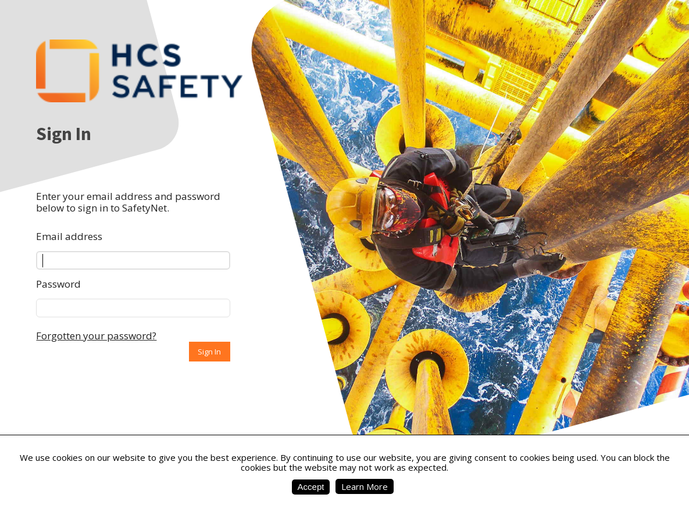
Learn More (364, 486)
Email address (69, 236)
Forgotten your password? (96, 335)
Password (58, 284)
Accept (311, 487)
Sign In (209, 351)
